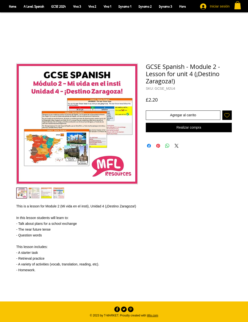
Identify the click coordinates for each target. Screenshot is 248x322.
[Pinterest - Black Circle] (130, 309)
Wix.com (152, 315)
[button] (237, 5)
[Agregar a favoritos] (227, 115)
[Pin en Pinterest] (158, 146)
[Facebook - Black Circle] (117, 309)
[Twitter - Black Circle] (124, 309)
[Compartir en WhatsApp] (167, 146)
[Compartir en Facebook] (149, 146)
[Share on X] (176, 146)
